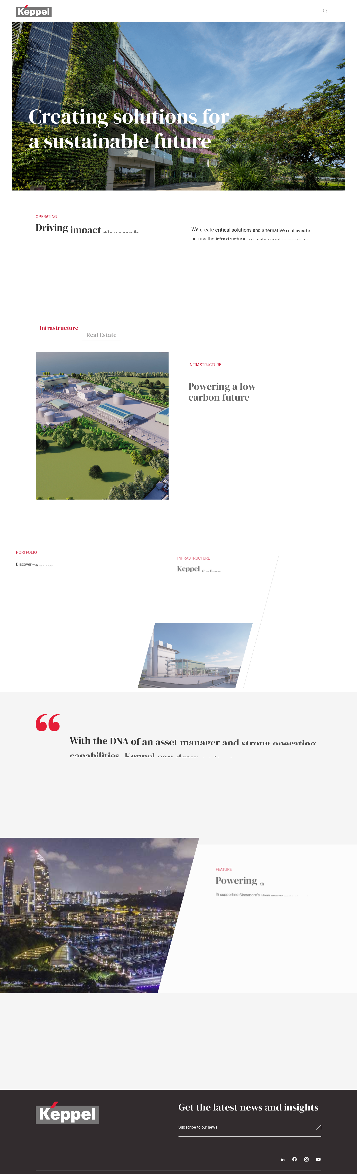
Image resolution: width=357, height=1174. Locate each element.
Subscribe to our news (197, 1127)
